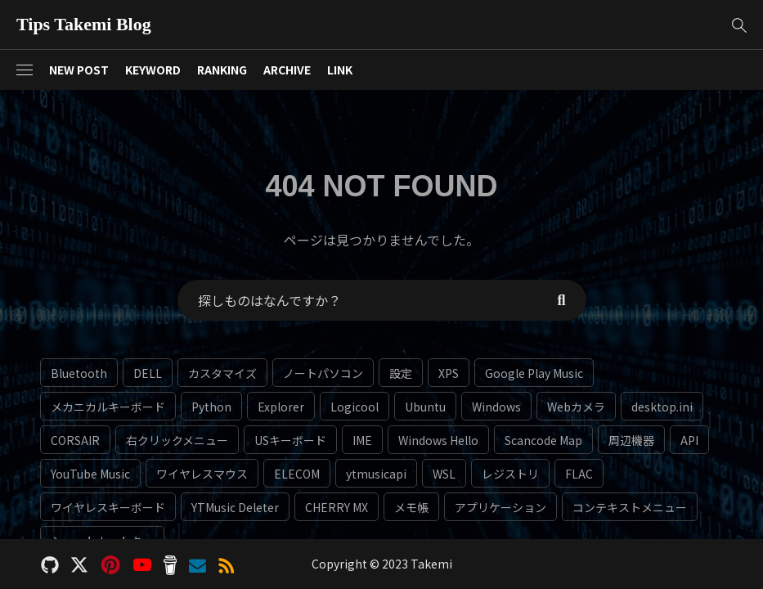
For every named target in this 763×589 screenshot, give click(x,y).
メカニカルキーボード (108, 406)
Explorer (281, 406)
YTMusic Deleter (235, 507)
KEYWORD (153, 69)
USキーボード (290, 440)
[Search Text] (357, 300)
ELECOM (297, 473)
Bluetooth (79, 373)
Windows (496, 406)
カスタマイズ (222, 373)
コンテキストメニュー (629, 507)
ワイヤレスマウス (202, 473)
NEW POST (79, 69)
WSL (444, 473)
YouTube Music (90, 473)
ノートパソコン (323, 373)
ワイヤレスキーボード (108, 507)
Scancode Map (543, 440)
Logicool (354, 406)
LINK (339, 69)
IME (362, 440)
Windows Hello (438, 440)
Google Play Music (534, 373)
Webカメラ (576, 406)
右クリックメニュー (177, 440)
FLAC (579, 473)
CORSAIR (75, 440)
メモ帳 (411, 507)
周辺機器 (631, 440)
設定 (400, 373)
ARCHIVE (287, 69)
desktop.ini (662, 406)
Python (211, 406)
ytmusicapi (376, 473)
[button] (738, 25)
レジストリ (510, 473)
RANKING (222, 69)
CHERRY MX (336, 507)
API (689, 440)
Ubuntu (425, 406)
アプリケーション (500, 507)
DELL (147, 373)
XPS (448, 373)
